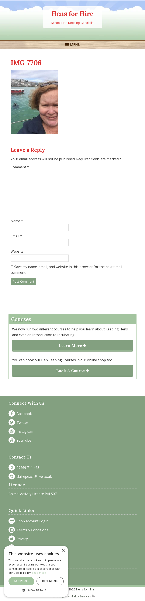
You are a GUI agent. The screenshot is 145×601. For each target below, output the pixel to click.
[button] (36, 590)
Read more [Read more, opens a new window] (39, 573)
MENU (75, 44)
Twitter (21, 422)
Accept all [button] (21, 581)
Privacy (21, 539)
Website (17, 251)
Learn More (72, 345)
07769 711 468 (27, 467)
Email (16, 236)
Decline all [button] (50, 581)
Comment (20, 167)
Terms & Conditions (31, 530)
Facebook (23, 413)
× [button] (63, 550)
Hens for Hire (72, 14)
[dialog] (36, 571)
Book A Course (72, 370)
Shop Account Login (31, 521)
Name (17, 221)
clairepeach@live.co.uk (33, 476)
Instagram (24, 431)
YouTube (23, 440)
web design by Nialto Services (72, 596)
